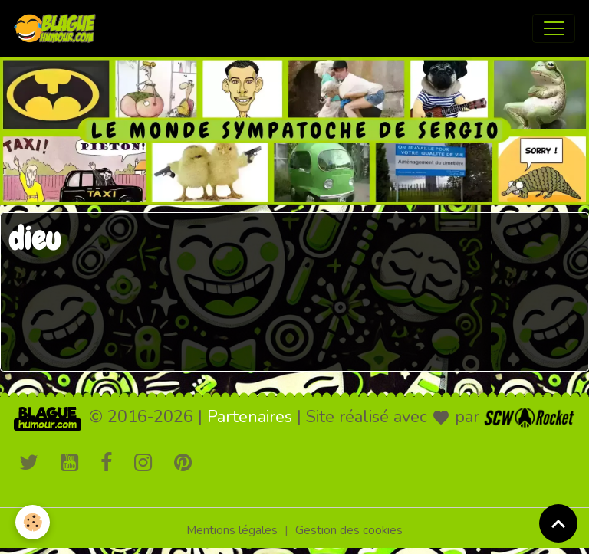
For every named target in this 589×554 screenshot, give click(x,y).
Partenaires (249, 416)
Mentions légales (232, 530)
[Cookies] (32, 522)
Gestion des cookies (349, 530)
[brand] (58, 28)
